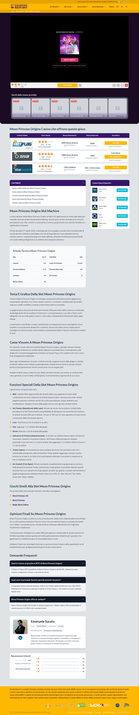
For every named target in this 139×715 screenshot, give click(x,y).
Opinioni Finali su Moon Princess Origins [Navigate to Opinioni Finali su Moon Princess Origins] (26, 203)
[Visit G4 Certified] (117, 705)
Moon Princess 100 (20, 496)
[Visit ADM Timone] (48, 705)
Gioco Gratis (69, 60)
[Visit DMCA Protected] (81, 705)
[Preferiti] (117, 7)
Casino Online (82, 7)
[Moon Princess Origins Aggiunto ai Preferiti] (122, 85)
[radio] (12, 84)
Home (12, 11)
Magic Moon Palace (21, 505)
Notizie (111, 7)
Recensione (122, 190)
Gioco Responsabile (109, 712)
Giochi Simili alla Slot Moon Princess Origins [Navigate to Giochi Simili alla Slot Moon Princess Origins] (28, 199)
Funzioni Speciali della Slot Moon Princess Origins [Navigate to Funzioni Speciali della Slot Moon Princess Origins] (30, 195)
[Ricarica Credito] (118, 85)
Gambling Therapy (123, 712)
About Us (72, 712)
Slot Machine (55, 7)
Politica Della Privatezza (84, 712)
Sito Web (115, 143)
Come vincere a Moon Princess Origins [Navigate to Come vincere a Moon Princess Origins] (26, 192)
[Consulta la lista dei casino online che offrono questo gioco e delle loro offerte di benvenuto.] (80, 85)
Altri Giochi (69, 7)
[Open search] (127, 7)
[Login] (122, 7)
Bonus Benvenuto (99, 7)
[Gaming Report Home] (19, 6)
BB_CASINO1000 (115, 157)
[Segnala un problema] (126, 85)
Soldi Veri (67, 85)
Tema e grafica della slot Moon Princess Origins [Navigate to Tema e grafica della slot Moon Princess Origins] (29, 188)
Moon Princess (19, 500)
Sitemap (97, 712)
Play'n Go (80, 32)
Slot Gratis (19, 11)
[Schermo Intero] (114, 85)
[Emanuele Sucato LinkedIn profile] (20, 638)
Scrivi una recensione (23, 669)
